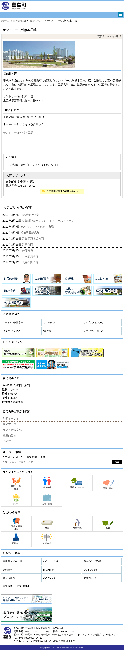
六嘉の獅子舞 (30, 262)
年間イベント (11, 418)
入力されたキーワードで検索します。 (25, 457)
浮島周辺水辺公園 (33, 238)
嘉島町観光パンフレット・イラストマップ (48, 220)
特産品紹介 (9, 435)
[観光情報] (19, 20)
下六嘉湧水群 (30, 256)
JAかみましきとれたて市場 (38, 226)
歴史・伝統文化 (12, 429)
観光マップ (9, 424)
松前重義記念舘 (30, 232)
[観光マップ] (36, 20)
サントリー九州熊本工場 (18, 132)
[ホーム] (5, 20)
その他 (7, 440)
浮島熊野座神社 (30, 214)
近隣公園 (28, 244)
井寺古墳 (28, 250)
